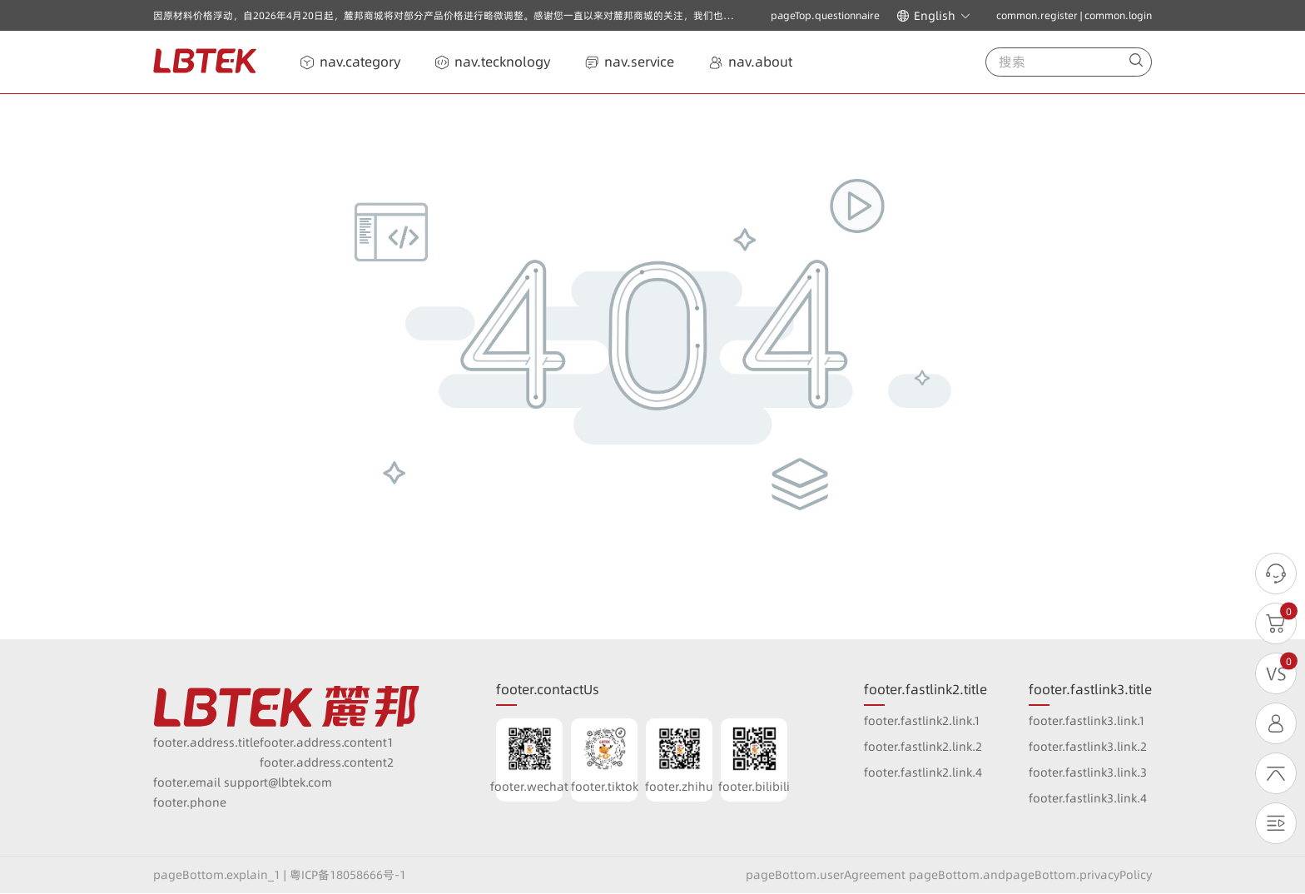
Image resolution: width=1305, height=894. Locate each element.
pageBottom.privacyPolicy (1078, 875)
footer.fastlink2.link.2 (923, 746)
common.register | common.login (1074, 15)
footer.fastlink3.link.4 (1088, 798)
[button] (933, 15)
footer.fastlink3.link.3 (1088, 772)
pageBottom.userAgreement (826, 875)
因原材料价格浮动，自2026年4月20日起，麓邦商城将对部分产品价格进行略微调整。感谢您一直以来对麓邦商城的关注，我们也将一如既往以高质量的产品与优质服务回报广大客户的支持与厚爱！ (588, 15)
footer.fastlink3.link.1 (1087, 721)
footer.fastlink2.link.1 (922, 721)
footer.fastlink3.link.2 (1088, 746)
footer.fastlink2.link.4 (923, 772)
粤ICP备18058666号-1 (348, 875)
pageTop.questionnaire (825, 16)
